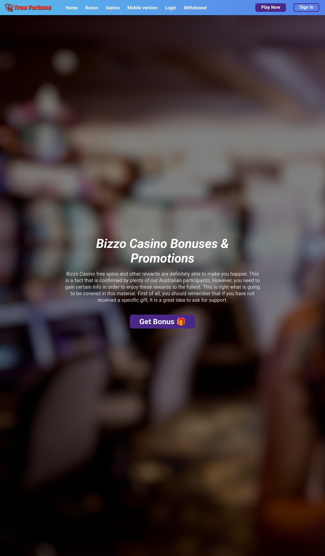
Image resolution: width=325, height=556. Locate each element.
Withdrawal (195, 7)
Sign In (306, 7)
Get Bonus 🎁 (162, 321)
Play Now (270, 7)
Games (113, 7)
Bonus (91, 7)
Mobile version (142, 7)
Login (170, 7)
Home (72, 7)
